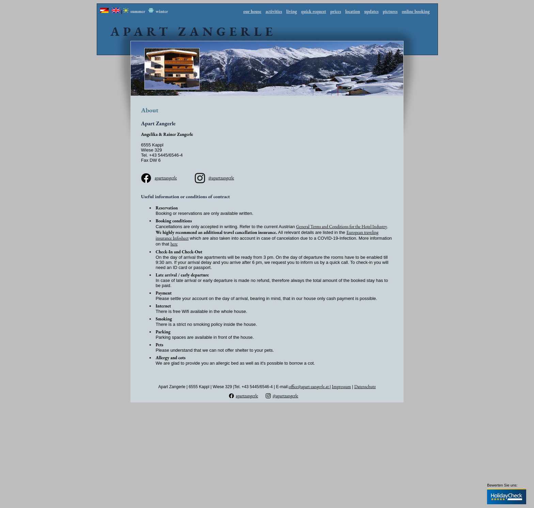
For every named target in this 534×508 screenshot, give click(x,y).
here (173, 244)
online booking (416, 11)
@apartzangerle (221, 178)
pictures (390, 11)
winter (158, 11)
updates (371, 11)
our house (252, 11)
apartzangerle (166, 178)
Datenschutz (365, 387)
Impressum (341, 387)
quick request (313, 11)
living (291, 11)
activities (274, 11)
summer (134, 11)
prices (335, 11)
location (352, 11)
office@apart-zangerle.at (309, 387)
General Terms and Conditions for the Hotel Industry (341, 226)
